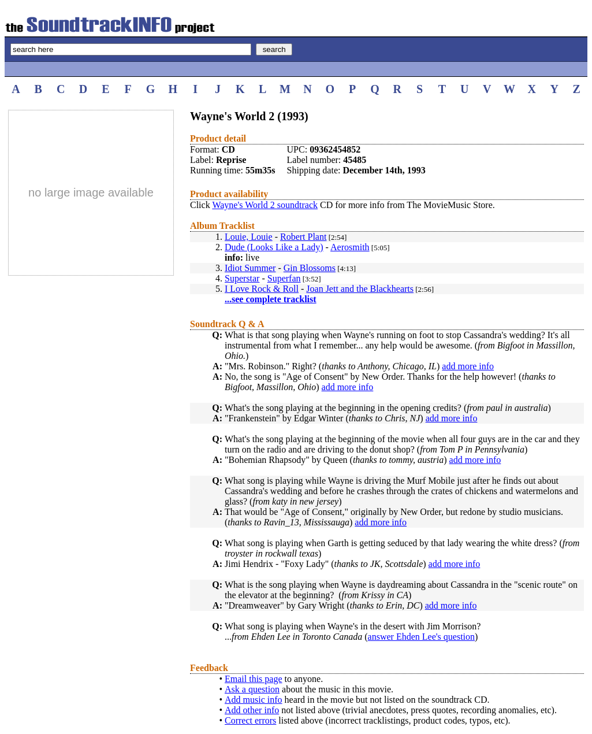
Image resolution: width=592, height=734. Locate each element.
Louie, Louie (249, 237)
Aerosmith (350, 247)
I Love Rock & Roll (262, 289)
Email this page (253, 679)
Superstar (242, 278)
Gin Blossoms (310, 268)
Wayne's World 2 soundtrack (265, 205)
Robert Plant (303, 237)
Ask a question (252, 689)
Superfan (284, 278)
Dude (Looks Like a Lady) (274, 247)
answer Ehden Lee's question (421, 637)
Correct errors (250, 720)
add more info (468, 366)
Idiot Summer (250, 268)
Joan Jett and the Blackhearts (360, 289)
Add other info (252, 710)
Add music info (253, 700)
